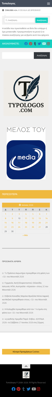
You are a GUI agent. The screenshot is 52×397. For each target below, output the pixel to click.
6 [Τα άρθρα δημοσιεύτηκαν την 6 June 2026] (39, 214)
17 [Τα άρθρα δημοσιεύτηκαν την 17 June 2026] (19, 222)
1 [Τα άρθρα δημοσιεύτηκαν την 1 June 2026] (5, 214)
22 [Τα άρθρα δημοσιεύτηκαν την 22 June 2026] (5, 227)
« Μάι (25, 235)
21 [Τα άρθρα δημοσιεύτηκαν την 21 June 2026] (46, 222)
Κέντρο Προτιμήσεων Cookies (26, 351)
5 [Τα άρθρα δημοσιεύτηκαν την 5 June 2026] (32, 214)
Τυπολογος (8, 3)
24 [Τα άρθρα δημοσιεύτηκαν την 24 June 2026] (19, 227)
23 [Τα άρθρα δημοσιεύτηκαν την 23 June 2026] (12, 227)
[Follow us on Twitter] (39, 43)
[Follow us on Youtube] (43, 43)
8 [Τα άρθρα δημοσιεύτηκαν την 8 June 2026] (5, 218)
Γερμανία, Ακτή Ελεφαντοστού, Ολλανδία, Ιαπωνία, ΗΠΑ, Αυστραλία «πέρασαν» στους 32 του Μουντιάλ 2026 (25, 286)
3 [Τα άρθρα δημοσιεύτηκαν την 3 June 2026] (19, 214)
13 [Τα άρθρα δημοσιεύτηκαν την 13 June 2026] (40, 218)
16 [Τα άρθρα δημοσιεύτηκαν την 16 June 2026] (12, 222)
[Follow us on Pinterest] (30, 43)
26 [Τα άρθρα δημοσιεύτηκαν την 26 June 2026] (33, 227)
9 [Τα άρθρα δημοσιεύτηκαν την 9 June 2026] (12, 218)
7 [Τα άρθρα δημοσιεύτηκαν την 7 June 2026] (46, 214)
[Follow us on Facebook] (26, 43)
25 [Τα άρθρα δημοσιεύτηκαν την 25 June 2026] (26, 227)
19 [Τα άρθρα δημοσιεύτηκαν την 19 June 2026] (33, 222)
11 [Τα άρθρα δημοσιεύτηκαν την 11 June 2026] (26, 218)
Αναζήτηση (42, 55)
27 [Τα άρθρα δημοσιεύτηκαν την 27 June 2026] (40, 227)
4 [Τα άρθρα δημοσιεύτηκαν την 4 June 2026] (25, 214)
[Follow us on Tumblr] (35, 43)
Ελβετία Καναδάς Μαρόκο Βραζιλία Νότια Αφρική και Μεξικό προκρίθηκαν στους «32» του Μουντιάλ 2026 (25, 299)
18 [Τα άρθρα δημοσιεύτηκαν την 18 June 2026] (26, 222)
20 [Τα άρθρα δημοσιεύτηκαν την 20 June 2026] (40, 222)
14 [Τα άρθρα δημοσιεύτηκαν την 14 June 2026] (46, 218)
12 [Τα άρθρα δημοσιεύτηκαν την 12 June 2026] (33, 218)
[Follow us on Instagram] (48, 43)
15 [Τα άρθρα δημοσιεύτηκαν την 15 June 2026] (5, 222)
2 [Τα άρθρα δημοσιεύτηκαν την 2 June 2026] (12, 214)
